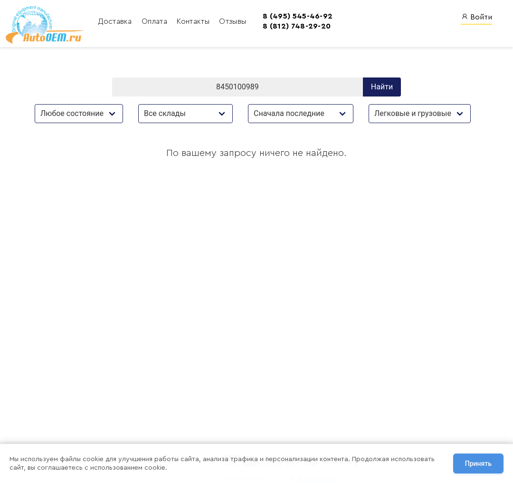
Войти (476, 17)
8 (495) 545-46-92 (297, 16)
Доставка (115, 21)
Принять (478, 463)
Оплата (154, 21)
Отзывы (231, 21)
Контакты (193, 21)
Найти (382, 86)
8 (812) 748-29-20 (296, 26)
